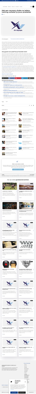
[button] (25, 381)
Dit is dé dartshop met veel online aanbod (25, 231)
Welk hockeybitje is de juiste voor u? (25, 308)
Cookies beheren (21, 392)
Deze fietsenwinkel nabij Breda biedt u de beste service (9, 289)
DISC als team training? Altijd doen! (10, 82)
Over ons (25, 366)
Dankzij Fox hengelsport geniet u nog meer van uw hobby (25, 348)
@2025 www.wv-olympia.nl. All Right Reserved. (8, 392)
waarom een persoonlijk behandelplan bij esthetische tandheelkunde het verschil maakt (11, 114)
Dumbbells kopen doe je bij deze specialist (24, 250)
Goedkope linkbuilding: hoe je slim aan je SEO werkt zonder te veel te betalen (26, 376)
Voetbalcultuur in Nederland (7, 191)
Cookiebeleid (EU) (31, 392)
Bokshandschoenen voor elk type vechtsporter (8, 270)
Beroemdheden (26, 369)
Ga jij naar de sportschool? (7, 211)
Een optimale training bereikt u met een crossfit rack (14, 87)
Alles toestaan (14, 392)
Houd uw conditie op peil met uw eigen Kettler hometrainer (9, 309)
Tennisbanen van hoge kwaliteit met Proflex (8, 348)
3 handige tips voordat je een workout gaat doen (13, 85)
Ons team (25, 367)
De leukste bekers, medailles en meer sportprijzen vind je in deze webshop (25, 270)
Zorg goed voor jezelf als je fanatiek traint (17, 39)
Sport (4, 14)
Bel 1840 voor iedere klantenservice (10, 90)
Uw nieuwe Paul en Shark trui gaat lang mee (9, 250)
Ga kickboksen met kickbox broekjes (25, 289)
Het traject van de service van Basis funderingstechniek (14, 96)
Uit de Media (26, 370)
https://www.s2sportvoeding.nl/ (7, 74)
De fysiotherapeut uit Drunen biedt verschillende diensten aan (8, 231)
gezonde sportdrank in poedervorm (9, 67)
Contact (25, 373)
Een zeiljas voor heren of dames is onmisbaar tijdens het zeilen (8, 328)
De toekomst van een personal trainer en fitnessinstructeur (25, 211)
